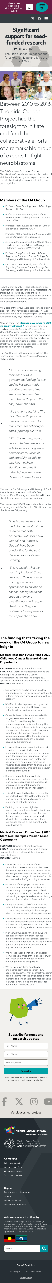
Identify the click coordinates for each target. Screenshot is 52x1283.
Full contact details (12, 1163)
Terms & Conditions (26, 1265)
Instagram (34, 1101)
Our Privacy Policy (12, 1200)
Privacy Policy (26, 1277)
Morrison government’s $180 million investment (25, 324)
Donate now (42, 6)
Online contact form (13, 1167)
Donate (39, 18)
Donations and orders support (17, 1192)
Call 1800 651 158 (14, 1175)
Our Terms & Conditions (15, 1204)
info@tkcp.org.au (14, 1171)
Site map (8, 1196)
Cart (32, 18)
